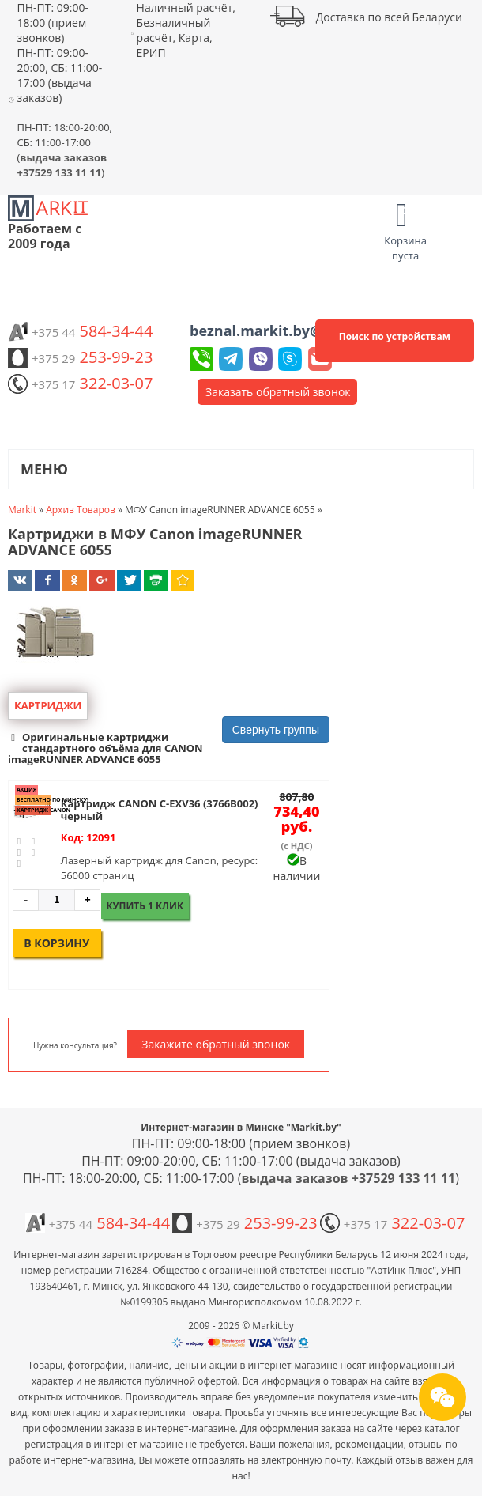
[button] (168, 748)
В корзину (56, 942)
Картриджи (47, 705)
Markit (22, 509)
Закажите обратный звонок (215, 1044)
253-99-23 (80, 357)
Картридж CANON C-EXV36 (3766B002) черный (159, 809)
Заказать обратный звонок (278, 391)
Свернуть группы (275, 730)
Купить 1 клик (145, 905)
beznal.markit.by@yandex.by (292, 330)
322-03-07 (80, 383)
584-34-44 (80, 331)
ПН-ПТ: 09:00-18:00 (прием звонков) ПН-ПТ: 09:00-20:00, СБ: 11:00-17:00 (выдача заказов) (59, 52)
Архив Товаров (80, 509)
